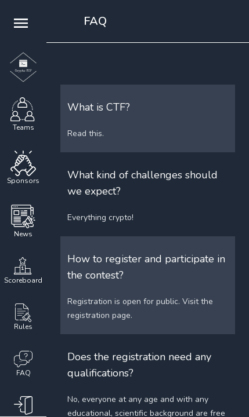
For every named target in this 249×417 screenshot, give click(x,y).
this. (96, 133)
